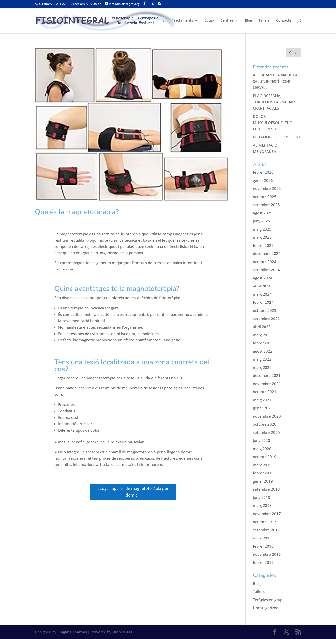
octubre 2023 (264, 310)
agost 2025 (262, 212)
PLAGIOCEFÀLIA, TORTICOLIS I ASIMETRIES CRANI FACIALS (274, 102)
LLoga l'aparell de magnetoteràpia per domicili (133, 492)
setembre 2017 (266, 529)
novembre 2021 (267, 383)
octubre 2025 (264, 196)
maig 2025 (262, 229)
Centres (226, 21)
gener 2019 (263, 481)
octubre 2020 (264, 424)
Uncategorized (265, 607)
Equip (209, 21)
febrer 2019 (263, 473)
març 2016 (262, 538)
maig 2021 (262, 399)
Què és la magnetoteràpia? (77, 212)
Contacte (283, 21)
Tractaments (182, 21)
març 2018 (262, 505)
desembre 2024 (267, 253)
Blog (248, 21)
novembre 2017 (267, 513)
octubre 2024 (264, 261)
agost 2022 (262, 351)
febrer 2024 (263, 302)
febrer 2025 (263, 245)
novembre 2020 (267, 416)
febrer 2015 (263, 562)
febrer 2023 (263, 342)
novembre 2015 (267, 554)
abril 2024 (262, 286)
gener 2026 (263, 180)
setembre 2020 (266, 432)
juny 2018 (261, 497)
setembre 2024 (266, 269)
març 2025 (262, 237)
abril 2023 (262, 326)
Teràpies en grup (267, 599)
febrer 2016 (263, 546)
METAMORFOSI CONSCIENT (277, 137)
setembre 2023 (266, 318)
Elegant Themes (72, 631)
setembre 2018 (266, 489)
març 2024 (262, 294)
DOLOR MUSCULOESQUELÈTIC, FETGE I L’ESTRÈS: (273, 122)
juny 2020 (261, 440)
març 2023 (262, 334)
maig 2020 (262, 448)
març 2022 (262, 367)
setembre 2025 (266, 204)
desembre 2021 (267, 375)
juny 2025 (261, 221)
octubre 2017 (264, 521)
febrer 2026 (263, 172)
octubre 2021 (264, 391)
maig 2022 (262, 359)
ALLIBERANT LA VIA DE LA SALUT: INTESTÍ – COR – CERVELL (275, 81)
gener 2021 (263, 407)
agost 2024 (262, 277)
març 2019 (262, 464)
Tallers (264, 21)
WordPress (122, 631)
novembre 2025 (267, 188)
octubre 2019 (264, 456)
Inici (162, 21)
